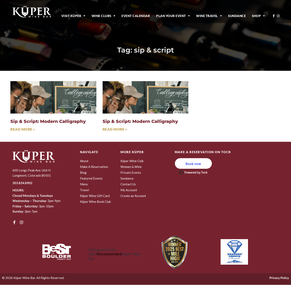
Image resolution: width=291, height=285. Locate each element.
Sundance (237, 16)
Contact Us (128, 184)
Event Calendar (136, 16)
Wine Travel (209, 15)
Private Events (130, 172)
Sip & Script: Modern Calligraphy (48, 121)
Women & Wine (131, 167)
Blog (83, 172)
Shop (258, 15)
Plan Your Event (173, 15)
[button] (193, 163)
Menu (84, 184)
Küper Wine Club (132, 161)
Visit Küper (73, 15)
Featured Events (91, 178)
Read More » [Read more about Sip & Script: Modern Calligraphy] (22, 129)
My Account (128, 190)
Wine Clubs (103, 15)
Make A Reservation (94, 167)
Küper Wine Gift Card (95, 196)
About (84, 161)
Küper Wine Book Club (95, 201)
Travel (84, 190)
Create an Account (133, 196)
